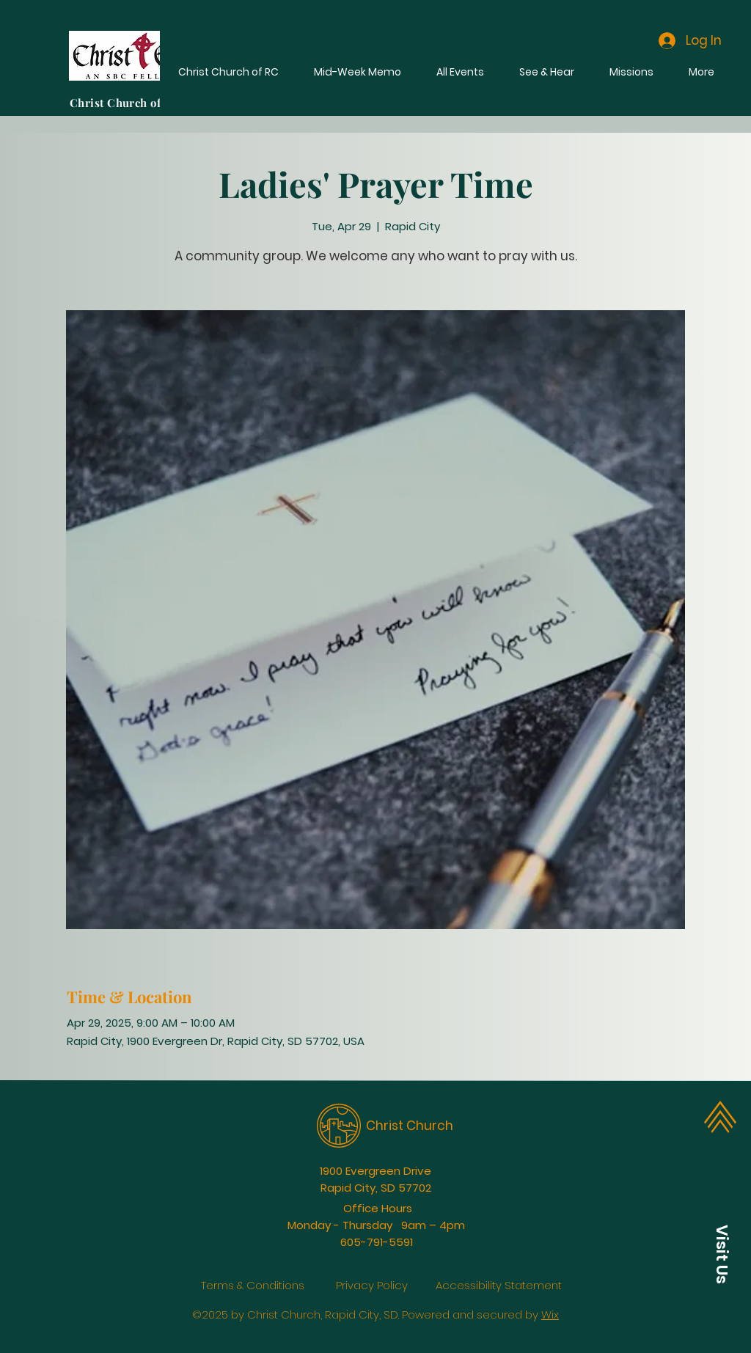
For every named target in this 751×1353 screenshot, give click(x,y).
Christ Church (409, 1125)
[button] (721, 1254)
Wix (550, 1314)
